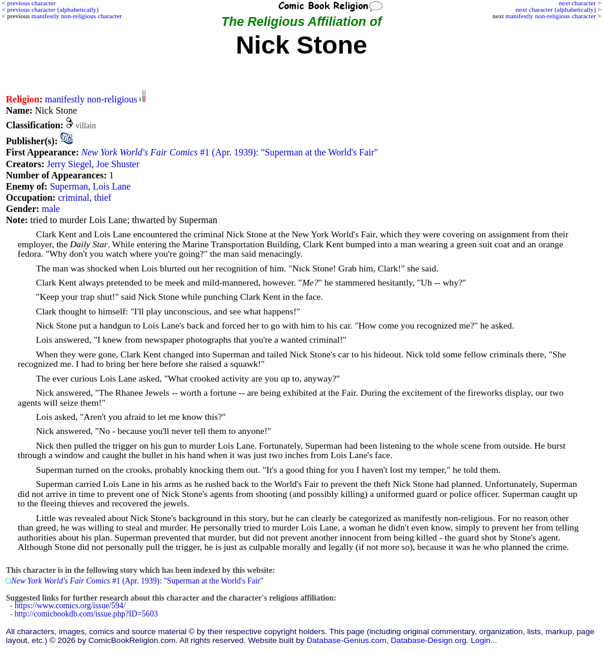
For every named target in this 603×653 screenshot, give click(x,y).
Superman (69, 186)
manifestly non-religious (91, 99)
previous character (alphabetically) (52, 9)
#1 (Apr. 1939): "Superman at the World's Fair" (229, 152)
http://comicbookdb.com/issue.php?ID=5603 (86, 613)
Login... (484, 640)
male (51, 209)
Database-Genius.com (346, 640)
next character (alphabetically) (556, 9)
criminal (73, 198)
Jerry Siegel (69, 164)
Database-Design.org (428, 640)
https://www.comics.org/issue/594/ (70, 605)
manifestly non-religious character (550, 15)
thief (102, 198)
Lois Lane (112, 186)
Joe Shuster (117, 164)
